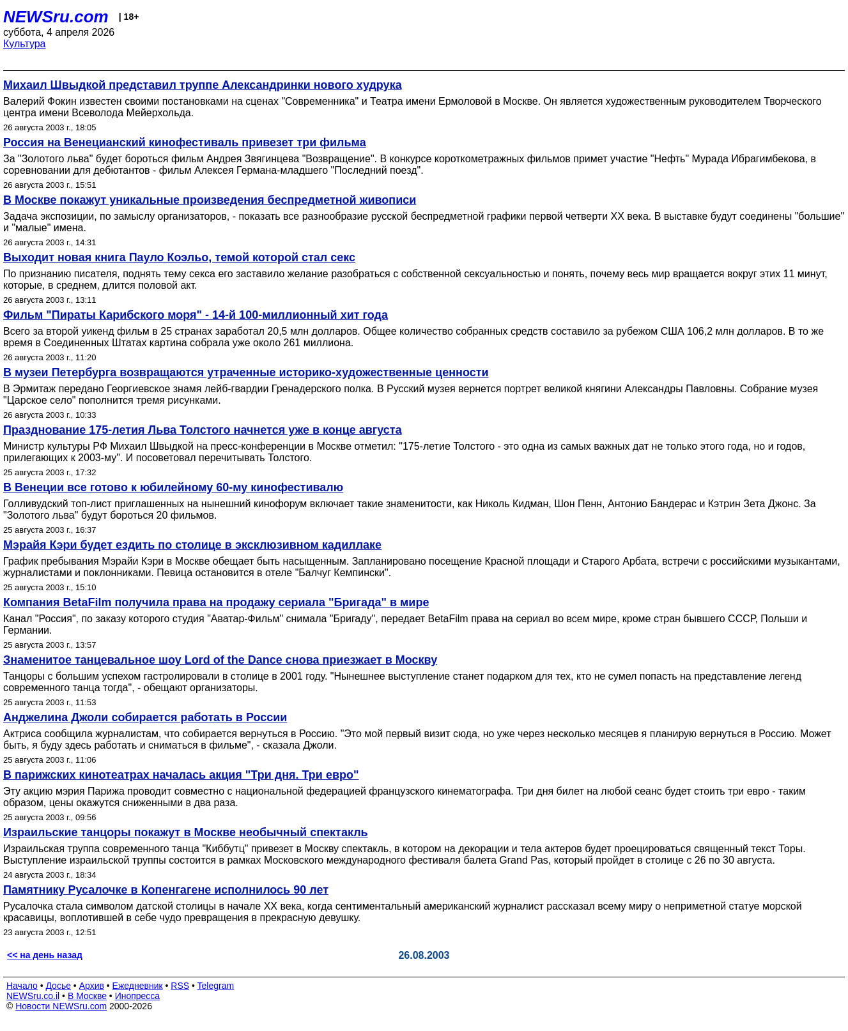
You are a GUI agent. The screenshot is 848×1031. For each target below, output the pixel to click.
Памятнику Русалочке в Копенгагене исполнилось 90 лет (165, 889)
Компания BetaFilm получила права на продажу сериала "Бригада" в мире (216, 602)
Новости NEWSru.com (61, 1006)
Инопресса (137, 996)
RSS (180, 986)
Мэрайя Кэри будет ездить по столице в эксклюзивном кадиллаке (192, 544)
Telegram (216, 986)
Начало (22, 986)
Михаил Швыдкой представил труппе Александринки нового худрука (202, 85)
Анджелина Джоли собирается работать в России (145, 717)
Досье (58, 986)
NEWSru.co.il (32, 996)
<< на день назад (44, 955)
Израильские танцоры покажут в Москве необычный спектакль (185, 832)
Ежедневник (137, 986)
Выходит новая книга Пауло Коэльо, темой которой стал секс (179, 257)
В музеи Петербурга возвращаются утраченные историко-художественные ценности (246, 372)
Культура (24, 43)
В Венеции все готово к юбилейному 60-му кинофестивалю (173, 487)
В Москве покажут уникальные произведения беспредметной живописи (209, 200)
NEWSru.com (56, 16)
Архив (91, 986)
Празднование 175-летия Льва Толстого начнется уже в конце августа (202, 430)
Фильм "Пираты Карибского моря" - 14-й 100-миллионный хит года (195, 315)
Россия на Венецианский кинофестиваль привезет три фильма (184, 142)
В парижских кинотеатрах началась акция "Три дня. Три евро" (180, 774)
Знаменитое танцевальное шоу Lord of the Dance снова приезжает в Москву (220, 659)
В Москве (87, 996)
